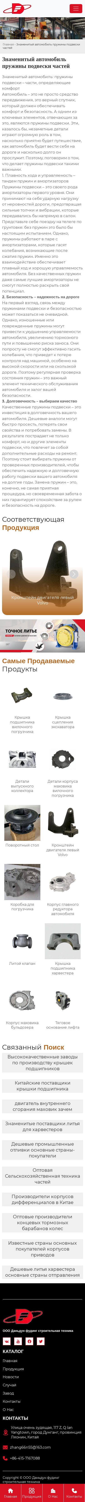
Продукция (31, 1492)
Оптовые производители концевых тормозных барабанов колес (42, 1222)
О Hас (53, 1492)
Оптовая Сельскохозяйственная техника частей (42, 1176)
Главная (8, 44)
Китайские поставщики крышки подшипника (42, 1086)
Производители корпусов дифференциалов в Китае (42, 1199)
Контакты (74, 1492)
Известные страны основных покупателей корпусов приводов (42, 1249)
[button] (73, 574)
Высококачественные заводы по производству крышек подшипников (42, 1062)
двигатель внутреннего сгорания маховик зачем (42, 1106)
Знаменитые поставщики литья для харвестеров (42, 1126)
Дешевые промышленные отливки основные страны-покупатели (42, 1150)
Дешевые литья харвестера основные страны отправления (42, 1272)
